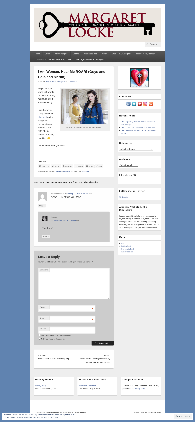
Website (43, 329)
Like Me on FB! (128, 175)
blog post (42, 117)
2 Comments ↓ (73, 81)
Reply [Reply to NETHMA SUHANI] (42, 205)
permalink (85, 171)
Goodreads (159, 405)
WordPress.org (127, 252)
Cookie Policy (53, 417)
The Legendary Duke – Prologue (89, 59)
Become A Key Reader (145, 54)
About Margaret (61, 54)
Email (42, 318)
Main (38, 54)
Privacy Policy (40, 386)
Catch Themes (155, 412)
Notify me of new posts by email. (53, 339)
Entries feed (126, 246)
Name (42, 307)
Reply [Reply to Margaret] (46, 236)
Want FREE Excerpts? (121, 54)
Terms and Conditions (87, 386)
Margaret (61, 81)
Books (47, 54)
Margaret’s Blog (90, 54)
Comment (44, 270)
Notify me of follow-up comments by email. (56, 335)
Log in (123, 243)
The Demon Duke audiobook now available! (138, 127)
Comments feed (127, 249)
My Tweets (123, 197)
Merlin (104, 54)
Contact (76, 54)
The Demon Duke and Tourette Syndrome (53, 59)
